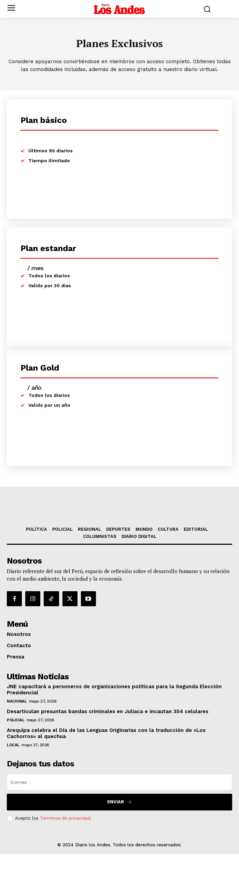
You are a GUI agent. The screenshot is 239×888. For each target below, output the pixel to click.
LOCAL (13, 778)
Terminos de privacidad (65, 852)
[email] (119, 816)
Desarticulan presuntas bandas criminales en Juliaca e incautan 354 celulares (107, 745)
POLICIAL (15, 753)
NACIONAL (17, 735)
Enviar (119, 836)
